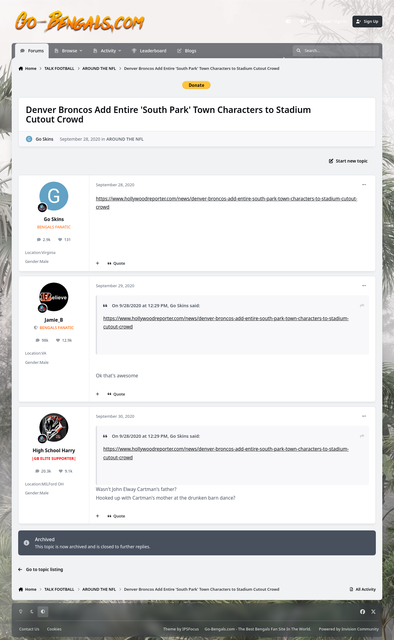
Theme (169, 629)
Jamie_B (54, 320)
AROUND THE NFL (125, 139)
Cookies (54, 629)
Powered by (349, 629)
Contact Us (29, 629)
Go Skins (44, 139)
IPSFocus (190, 629)
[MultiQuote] (97, 263)
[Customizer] (288, 21)
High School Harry (54, 450)
